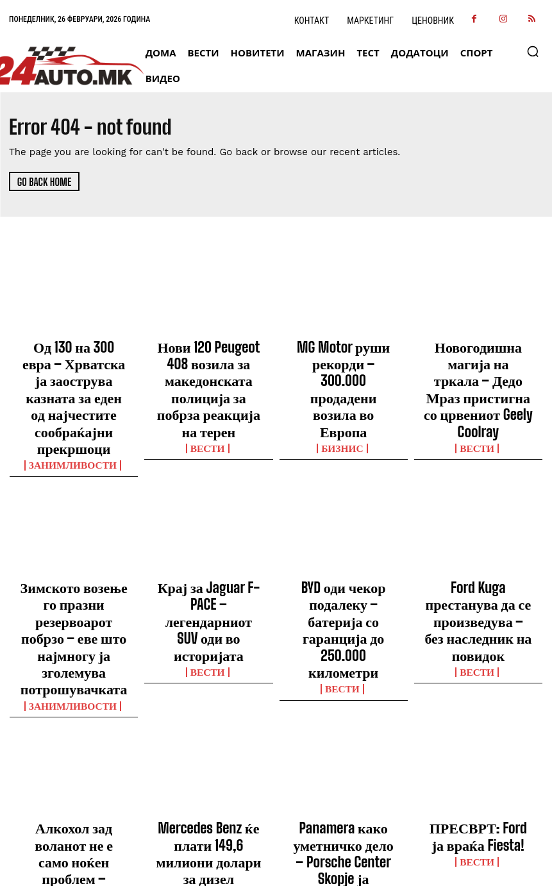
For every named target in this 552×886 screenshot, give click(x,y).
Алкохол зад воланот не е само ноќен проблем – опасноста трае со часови (74, 714)
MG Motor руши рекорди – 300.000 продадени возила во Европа (343, 356)
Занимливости (74, 403)
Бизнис (343, 380)
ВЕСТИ (208, 392)
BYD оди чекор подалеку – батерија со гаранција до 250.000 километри (343, 535)
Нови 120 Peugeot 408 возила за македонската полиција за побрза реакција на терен (209, 362)
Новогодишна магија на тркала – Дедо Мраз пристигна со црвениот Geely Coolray (478, 362)
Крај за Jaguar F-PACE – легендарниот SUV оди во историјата (208, 535)
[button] (533, 51)
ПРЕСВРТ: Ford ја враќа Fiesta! (478, 708)
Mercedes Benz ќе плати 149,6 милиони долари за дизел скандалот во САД (208, 714)
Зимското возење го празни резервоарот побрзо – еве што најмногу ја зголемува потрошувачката (74, 547)
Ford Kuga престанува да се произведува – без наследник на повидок (478, 535)
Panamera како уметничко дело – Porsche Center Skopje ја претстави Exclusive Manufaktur (343, 720)
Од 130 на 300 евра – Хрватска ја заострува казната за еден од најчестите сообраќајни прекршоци (73, 367)
